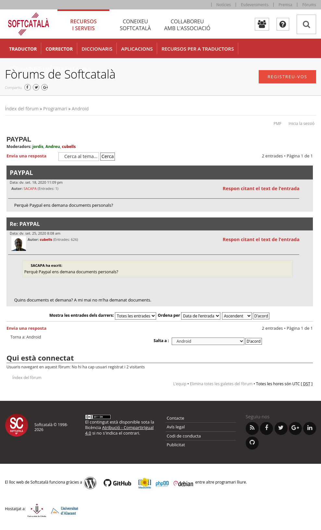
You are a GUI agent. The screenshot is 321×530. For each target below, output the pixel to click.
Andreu (52, 146)
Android (80, 108)
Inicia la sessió (302, 123)
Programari (55, 108)
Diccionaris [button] (96, 48)
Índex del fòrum (22, 108)
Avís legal (176, 427)
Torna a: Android (25, 337)
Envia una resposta (30, 156)
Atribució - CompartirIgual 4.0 (119, 430)
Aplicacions (137, 48)
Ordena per (189, 315)
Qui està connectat (40, 358)
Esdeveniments (254, 5)
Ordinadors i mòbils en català (50, 68)
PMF (277, 123)
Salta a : (161, 340)
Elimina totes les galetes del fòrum (221, 384)
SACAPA (29, 188)
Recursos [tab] (83, 25)
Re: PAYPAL (25, 224)
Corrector (59, 49)
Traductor (23, 49)
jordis (37, 146)
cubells (69, 146)
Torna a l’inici (308, 215)
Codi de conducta (184, 436)
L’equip (179, 384)
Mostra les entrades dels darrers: (102, 315)
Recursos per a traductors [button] (197, 48)
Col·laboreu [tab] (187, 25)
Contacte (175, 418)
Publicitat (176, 445)
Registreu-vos (287, 77)
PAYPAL (18, 139)
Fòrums (309, 5)
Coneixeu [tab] (135, 25)
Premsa (285, 5)
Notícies (223, 5)
